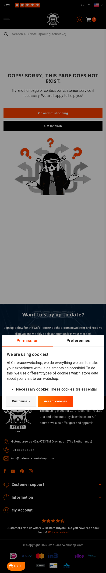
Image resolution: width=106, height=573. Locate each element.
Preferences (78, 340)
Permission (28, 340)
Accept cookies (55, 401)
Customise (21, 401)
